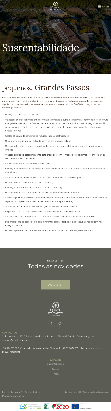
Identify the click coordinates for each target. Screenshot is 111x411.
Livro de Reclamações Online (16, 392)
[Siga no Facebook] (51, 324)
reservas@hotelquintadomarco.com (20, 340)
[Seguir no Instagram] (60, 324)
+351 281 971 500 (10, 348)
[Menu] (103, 6)
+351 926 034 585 (69, 348)
